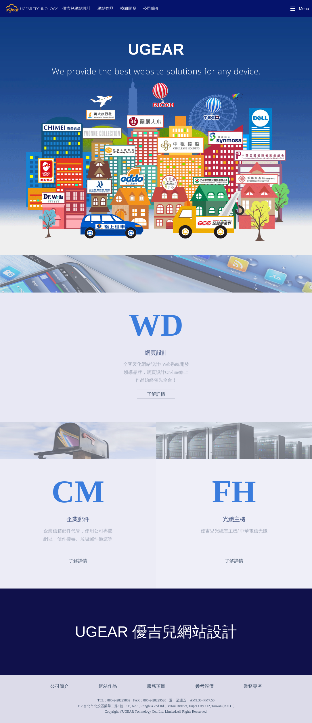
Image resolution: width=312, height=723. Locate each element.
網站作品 (105, 8)
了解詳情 (156, 394)
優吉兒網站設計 (76, 8)
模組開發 (128, 8)
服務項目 (156, 686)
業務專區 (253, 686)
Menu (304, 8)
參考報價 (204, 686)
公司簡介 (151, 8)
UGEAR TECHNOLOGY (39, 8)
